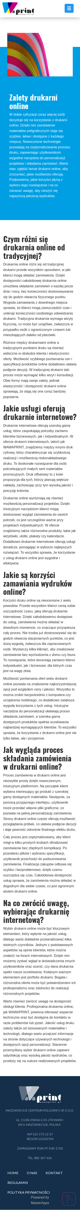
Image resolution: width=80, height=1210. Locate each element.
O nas (32, 1173)
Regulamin (17, 1183)
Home (12, 1173)
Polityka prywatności (28, 1192)
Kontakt (54, 1173)
